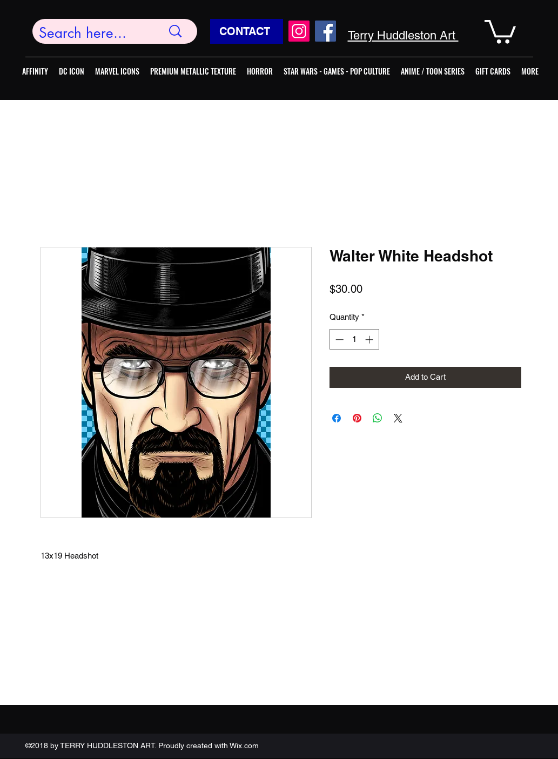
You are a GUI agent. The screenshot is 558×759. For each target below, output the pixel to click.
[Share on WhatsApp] (377, 418)
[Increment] (370, 340)
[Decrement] (338, 340)
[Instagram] (299, 31)
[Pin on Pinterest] (357, 418)
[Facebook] (325, 31)
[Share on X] (398, 418)
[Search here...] (93, 33)
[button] (500, 30)
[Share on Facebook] (336, 418)
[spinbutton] (354, 340)
